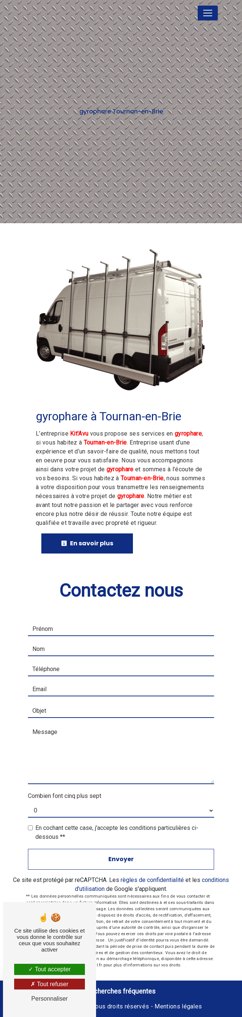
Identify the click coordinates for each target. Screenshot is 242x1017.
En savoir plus (87, 543)
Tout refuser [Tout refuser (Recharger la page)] (50, 984)
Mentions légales (177, 1006)
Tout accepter (49, 969)
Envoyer (121, 859)
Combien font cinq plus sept (64, 795)
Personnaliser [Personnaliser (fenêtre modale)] (49, 998)
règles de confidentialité (152, 879)
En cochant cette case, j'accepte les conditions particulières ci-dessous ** (116, 832)
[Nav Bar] (208, 13)
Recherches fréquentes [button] (121, 991)
